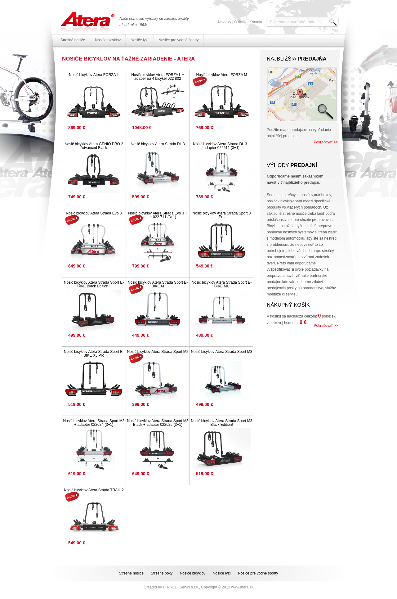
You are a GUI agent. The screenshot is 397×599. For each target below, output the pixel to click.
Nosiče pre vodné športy (178, 40)
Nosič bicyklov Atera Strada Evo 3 (94, 213)
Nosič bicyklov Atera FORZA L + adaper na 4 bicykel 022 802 (157, 76)
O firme (240, 22)
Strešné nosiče (72, 40)
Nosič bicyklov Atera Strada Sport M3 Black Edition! (221, 422)
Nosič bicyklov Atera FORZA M (221, 75)
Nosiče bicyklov (108, 40)
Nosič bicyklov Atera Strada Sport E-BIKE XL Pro (94, 353)
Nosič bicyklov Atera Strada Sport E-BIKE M (158, 284)
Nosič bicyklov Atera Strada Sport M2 (157, 352)
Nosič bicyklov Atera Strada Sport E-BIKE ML (222, 284)
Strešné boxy (161, 573)
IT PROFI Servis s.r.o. (181, 587)
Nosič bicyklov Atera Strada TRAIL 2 (94, 490)
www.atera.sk (242, 587)
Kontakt (255, 22)
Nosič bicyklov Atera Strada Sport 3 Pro (221, 215)
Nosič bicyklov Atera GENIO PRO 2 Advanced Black (94, 146)
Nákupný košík (288, 305)
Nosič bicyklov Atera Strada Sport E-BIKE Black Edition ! (94, 284)
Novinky (224, 22)
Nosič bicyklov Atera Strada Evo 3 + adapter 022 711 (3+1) (157, 215)
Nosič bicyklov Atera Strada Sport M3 (221, 352)
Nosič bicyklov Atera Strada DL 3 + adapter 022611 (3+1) (221, 146)
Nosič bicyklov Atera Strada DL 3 (158, 144)
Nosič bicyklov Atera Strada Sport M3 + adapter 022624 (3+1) (93, 422)
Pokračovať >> (326, 142)
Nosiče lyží (140, 40)
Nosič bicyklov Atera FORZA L (94, 75)
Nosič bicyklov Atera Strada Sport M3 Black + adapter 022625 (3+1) (157, 422)
